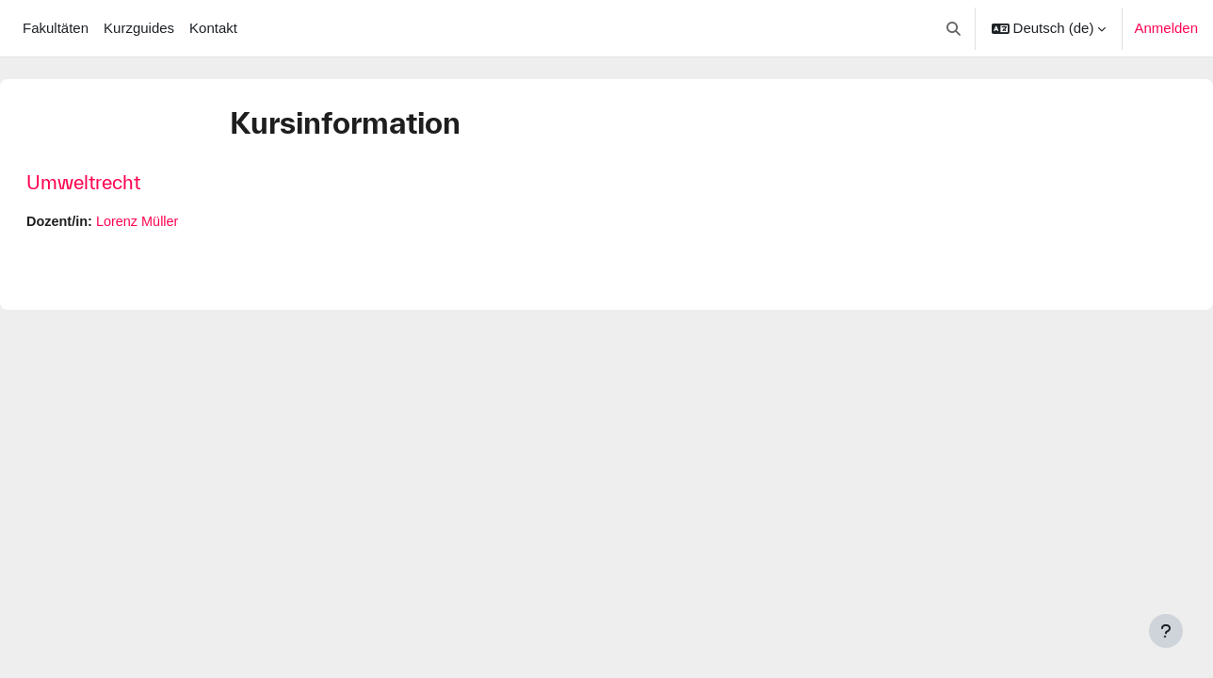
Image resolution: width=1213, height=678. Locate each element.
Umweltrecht (129, 182)
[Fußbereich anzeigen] (1166, 631)
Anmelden (1166, 28)
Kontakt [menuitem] (213, 28)
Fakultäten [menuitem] (56, 28)
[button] (953, 28)
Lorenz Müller (187, 222)
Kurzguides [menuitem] (139, 28)
